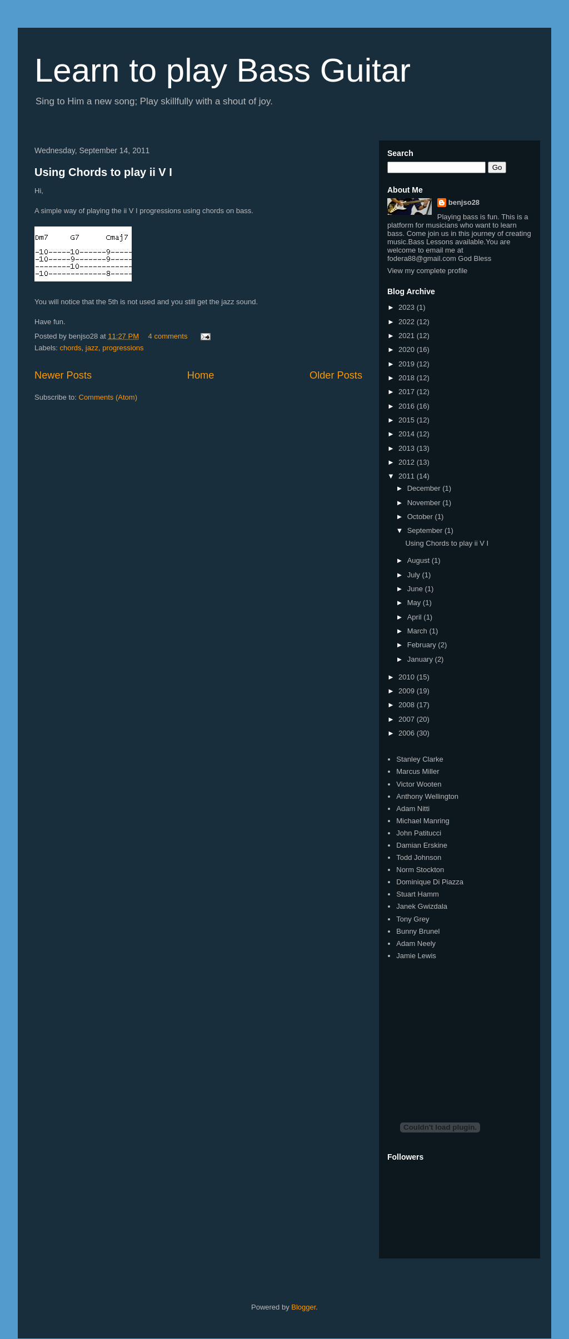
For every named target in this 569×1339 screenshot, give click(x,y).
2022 (407, 322)
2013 (407, 448)
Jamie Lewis (416, 956)
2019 (407, 364)
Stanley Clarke (419, 759)
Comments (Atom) (108, 397)
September (426, 530)
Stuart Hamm (417, 894)
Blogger (303, 1307)
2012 (407, 462)
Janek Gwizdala (421, 906)
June (416, 589)
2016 (407, 406)
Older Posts (336, 375)
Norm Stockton (420, 869)
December (425, 488)
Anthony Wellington (427, 796)
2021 (407, 335)
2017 (407, 391)
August (419, 560)
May (415, 602)
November (425, 503)
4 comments (168, 336)
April (415, 617)
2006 (407, 733)
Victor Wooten (418, 784)
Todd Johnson (418, 857)
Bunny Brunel (418, 931)
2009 (407, 691)
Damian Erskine (421, 845)
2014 (407, 434)
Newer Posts (63, 375)
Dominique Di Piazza (429, 882)
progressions (122, 348)
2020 (407, 349)
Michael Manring (422, 821)
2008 (407, 705)
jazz (92, 348)
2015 (407, 420)
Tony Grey (412, 919)
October (421, 516)
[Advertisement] (470, 1031)
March (418, 631)
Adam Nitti (413, 808)
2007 (407, 719)
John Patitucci (418, 833)
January (421, 659)
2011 (407, 476)
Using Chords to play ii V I (103, 172)
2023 (407, 307)
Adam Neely (416, 943)
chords (71, 348)
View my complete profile (427, 270)
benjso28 (464, 202)
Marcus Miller (417, 771)
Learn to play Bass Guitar (222, 70)
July (414, 575)
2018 (407, 378)
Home (200, 375)
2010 (407, 677)
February (422, 645)
